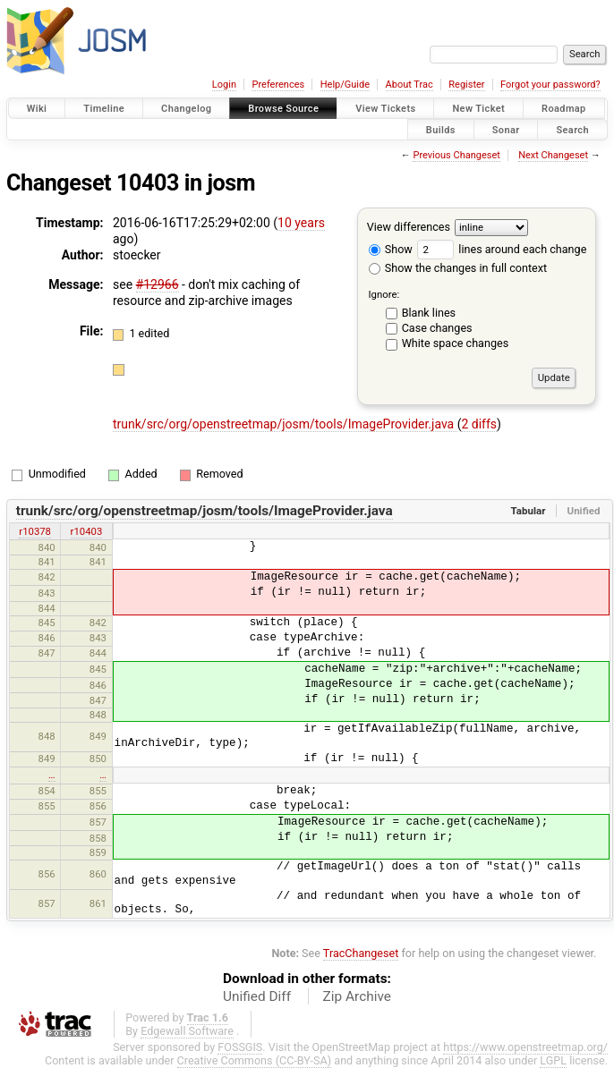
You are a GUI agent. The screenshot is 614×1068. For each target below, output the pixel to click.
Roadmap (564, 108)
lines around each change (501, 249)
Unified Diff (257, 996)
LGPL (553, 1060)
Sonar (506, 129)
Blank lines (429, 312)
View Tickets (385, 108)
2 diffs (479, 424)
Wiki (37, 108)
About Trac (409, 84)
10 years (301, 223)
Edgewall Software (187, 1031)
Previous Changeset (456, 155)
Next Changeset (553, 155)
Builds (441, 129)
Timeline (103, 108)
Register (466, 84)
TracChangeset (361, 953)
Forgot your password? (550, 84)
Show (391, 249)
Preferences (278, 84)
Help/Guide (345, 84)
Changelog (186, 108)
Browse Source (283, 108)
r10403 (87, 531)
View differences (408, 226)
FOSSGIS (239, 1047)
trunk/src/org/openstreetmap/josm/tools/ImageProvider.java (285, 424)
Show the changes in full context (458, 268)
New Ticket (478, 108)
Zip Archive (357, 996)
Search (572, 129)
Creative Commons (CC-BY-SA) (254, 1060)
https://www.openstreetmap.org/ (525, 1047)
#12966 (157, 284)
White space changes (455, 343)
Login (224, 84)
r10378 (35, 531)
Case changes (437, 328)
